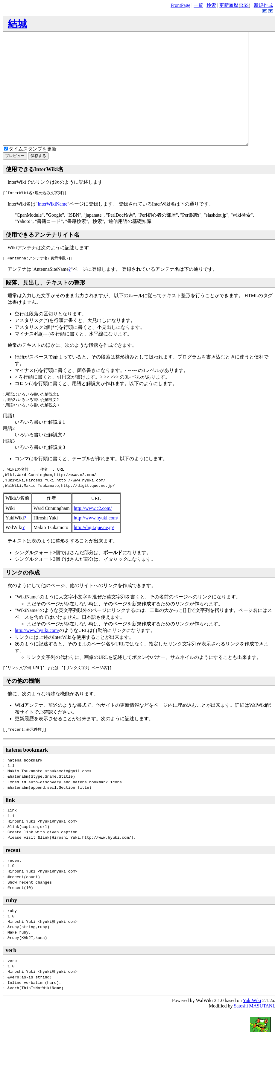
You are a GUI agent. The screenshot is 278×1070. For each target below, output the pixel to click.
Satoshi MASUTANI (254, 1028)
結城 (17, 23)
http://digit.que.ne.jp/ (94, 549)
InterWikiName (52, 226)
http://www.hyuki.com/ (96, 540)
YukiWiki (252, 1022)
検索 (211, 5)
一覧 (198, 5)
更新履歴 (228, 5)
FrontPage (180, 5)
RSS (244, 5)
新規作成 (263, 5)
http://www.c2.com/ (93, 530)
